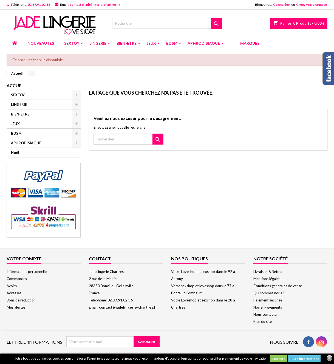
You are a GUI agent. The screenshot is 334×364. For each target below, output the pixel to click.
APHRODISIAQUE (204, 43)
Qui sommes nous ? (268, 293)
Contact (100, 258)
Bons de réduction (21, 300)
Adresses (14, 293)
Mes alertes (16, 307)
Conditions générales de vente (277, 286)
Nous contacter (265, 314)
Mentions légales (266, 278)
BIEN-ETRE (127, 43)
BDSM (171, 43)
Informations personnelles (27, 271)
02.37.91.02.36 (39, 4)
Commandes (17, 278)
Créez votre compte (311, 4)
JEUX (151, 43)
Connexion (281, 4)
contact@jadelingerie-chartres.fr (95, 4)
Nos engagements (267, 307)
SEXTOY (71, 43)
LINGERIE (97, 43)
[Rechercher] (167, 23)
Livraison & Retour (268, 271)
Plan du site (262, 321)
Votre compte (24, 258)
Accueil (16, 85)
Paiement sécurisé (267, 300)
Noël (15, 152)
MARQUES (249, 43)
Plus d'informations (304, 359)
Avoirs (12, 286)
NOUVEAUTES (40, 43)
